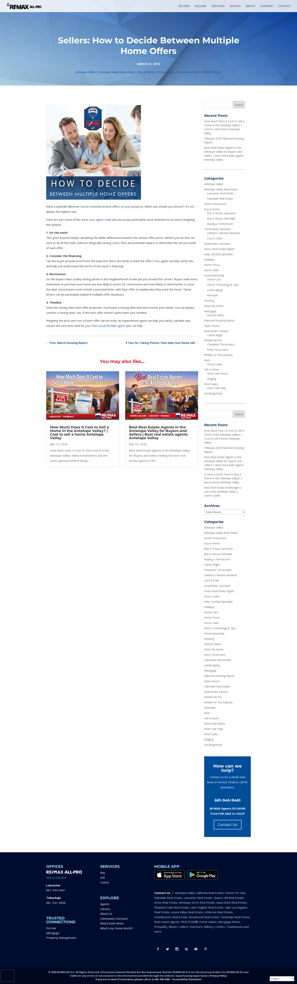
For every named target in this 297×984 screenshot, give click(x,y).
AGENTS (235, 6)
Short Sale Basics (217, 373)
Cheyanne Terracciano (220, 344)
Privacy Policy (218, 975)
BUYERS (184, 6)
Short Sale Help (216, 388)
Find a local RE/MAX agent (108, 326)
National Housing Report (219, 320)
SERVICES (218, 6)
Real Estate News (112, 923)
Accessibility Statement (187, 979)
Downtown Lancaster (217, 243)
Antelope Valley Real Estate (117, 72)
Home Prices (165, 72)
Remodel (212, 295)
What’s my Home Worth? (116, 928)
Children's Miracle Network (223, 233)
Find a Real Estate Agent (219, 249)
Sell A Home (211, 369)
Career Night (215, 335)
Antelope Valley (85, 72)
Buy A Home (146, 72)
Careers (105, 909)
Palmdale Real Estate (220, 198)
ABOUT (250, 6)
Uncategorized (213, 393)
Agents (104, 904)
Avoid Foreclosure (215, 204)
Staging (211, 379)
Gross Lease (214, 364)
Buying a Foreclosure (220, 224)
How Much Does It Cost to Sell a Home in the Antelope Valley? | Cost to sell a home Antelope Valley (79, 432)
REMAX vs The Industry (218, 355)
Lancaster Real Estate (220, 193)
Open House (212, 326)
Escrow (51, 928)
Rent (207, 360)
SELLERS (200, 6)
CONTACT (284, 6)
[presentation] (7, 975)
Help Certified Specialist (218, 254)
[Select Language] (282, 978)
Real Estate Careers (216, 331)
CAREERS (266, 6)
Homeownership (188, 72)
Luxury (104, 882)
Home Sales (211, 270)
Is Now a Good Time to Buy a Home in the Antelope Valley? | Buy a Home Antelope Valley (223, 478)
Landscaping (214, 290)
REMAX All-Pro (212, 72)
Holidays (209, 259)
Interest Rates (215, 315)
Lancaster (53, 885)
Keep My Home (213, 306)
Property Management (61, 938)
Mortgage (210, 311)
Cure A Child (214, 238)
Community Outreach (217, 229)
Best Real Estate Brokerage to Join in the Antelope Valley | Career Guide (223, 491)
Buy (102, 872)
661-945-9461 (56, 890)
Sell (102, 877)
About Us (106, 913)
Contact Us (227, 824)
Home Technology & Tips (222, 284)
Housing (209, 300)
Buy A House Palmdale (221, 218)
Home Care (214, 279)
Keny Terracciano (217, 349)
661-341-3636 (56, 903)
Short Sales (211, 384)
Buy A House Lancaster (221, 213)
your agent (96, 219)
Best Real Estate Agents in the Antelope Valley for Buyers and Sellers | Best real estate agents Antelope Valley (158, 432)
